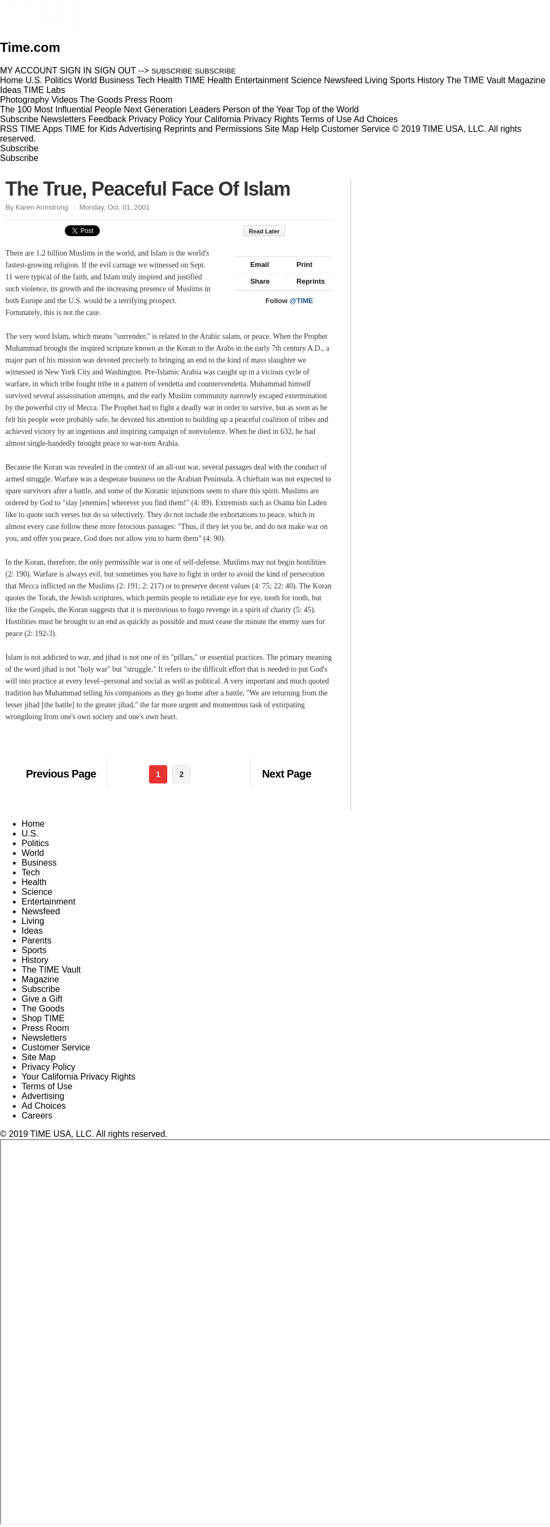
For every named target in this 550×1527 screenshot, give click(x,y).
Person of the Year (258, 109)
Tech (31, 872)
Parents (36, 940)
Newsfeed (41, 911)
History (35, 960)
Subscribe (19, 119)
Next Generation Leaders (172, 109)
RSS (9, 128)
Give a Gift (42, 998)
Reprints (305, 281)
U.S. (30, 833)
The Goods (43, 1008)
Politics (35, 843)
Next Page (286, 774)
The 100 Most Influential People (60, 109)
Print (299, 264)
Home (33, 823)
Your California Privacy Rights (241, 119)
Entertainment (49, 901)
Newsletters (63, 119)
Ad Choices (380, 119)
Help (310, 128)
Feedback (107, 119)
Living (33, 921)
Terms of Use (326, 119)
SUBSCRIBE (172, 71)
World (33, 853)
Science (37, 891)
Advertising (140, 128)
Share (255, 281)
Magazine (40, 979)
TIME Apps (41, 128)
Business (39, 862)
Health (34, 882)
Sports (34, 950)
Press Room (45, 1028)
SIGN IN (76, 70)
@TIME (302, 301)
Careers (37, 1115)
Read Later (269, 231)
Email (254, 264)
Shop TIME (43, 1018)
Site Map (281, 128)
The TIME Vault (51, 969)
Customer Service (355, 128)
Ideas (32, 930)
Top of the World (327, 109)
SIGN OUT (115, 70)
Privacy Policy (155, 119)
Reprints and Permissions (213, 128)
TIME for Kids (90, 128)
